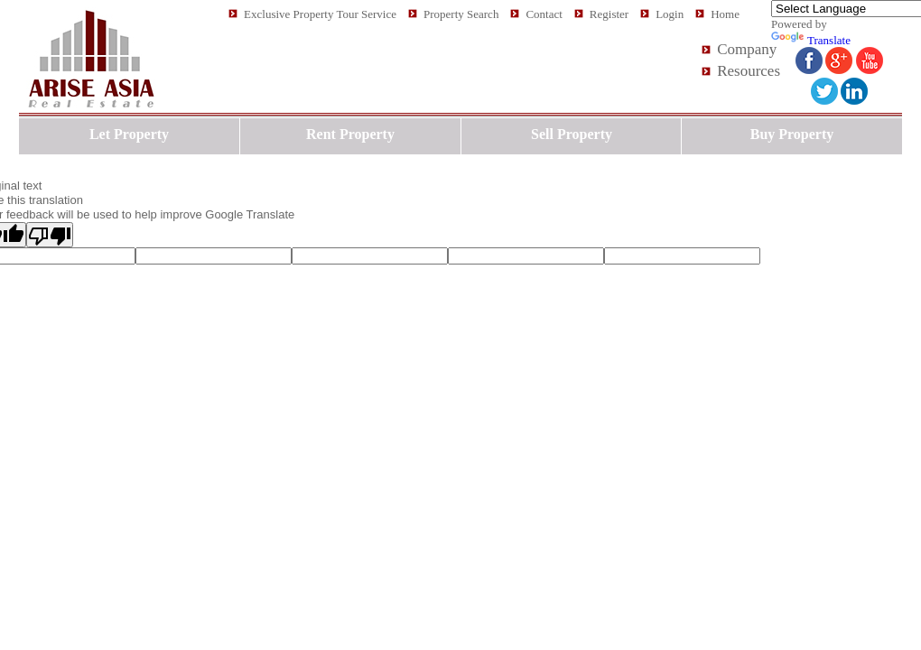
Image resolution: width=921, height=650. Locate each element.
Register (609, 14)
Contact (544, 14)
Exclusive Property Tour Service (320, 14)
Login (670, 14)
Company (747, 49)
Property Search (460, 14)
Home (725, 14)
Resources (748, 70)
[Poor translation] (49, 234)
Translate (811, 40)
